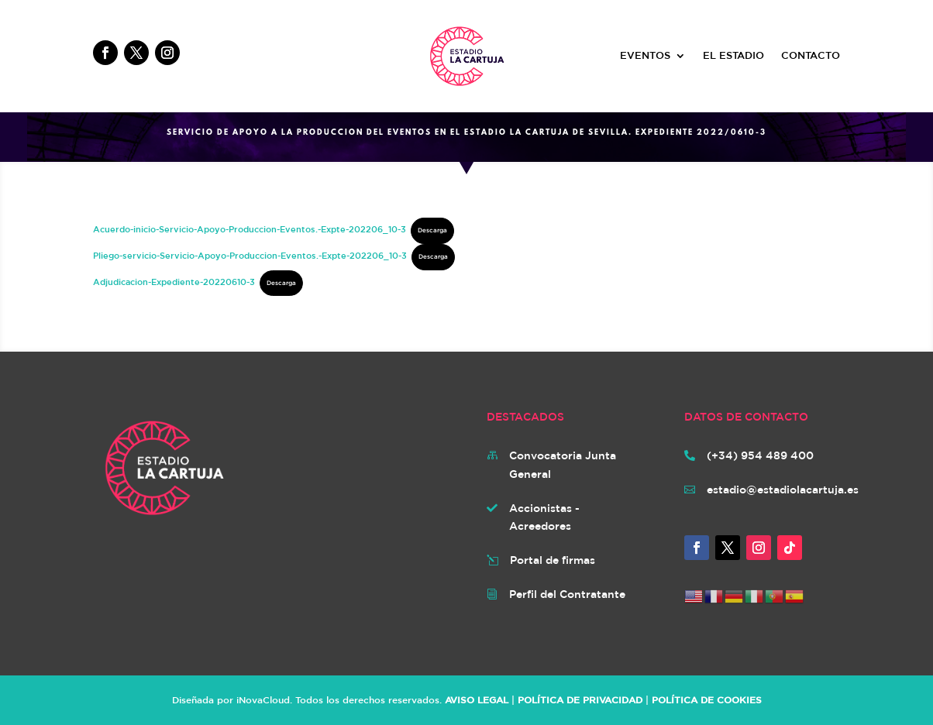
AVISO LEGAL (476, 699)
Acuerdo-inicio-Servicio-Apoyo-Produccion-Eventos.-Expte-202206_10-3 (249, 229)
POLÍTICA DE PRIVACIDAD (580, 699)
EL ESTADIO (733, 55)
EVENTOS (645, 55)
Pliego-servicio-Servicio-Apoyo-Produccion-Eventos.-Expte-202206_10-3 (250, 255)
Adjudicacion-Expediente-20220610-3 (174, 282)
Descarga (432, 230)
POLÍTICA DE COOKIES (707, 699)
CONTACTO (810, 55)
